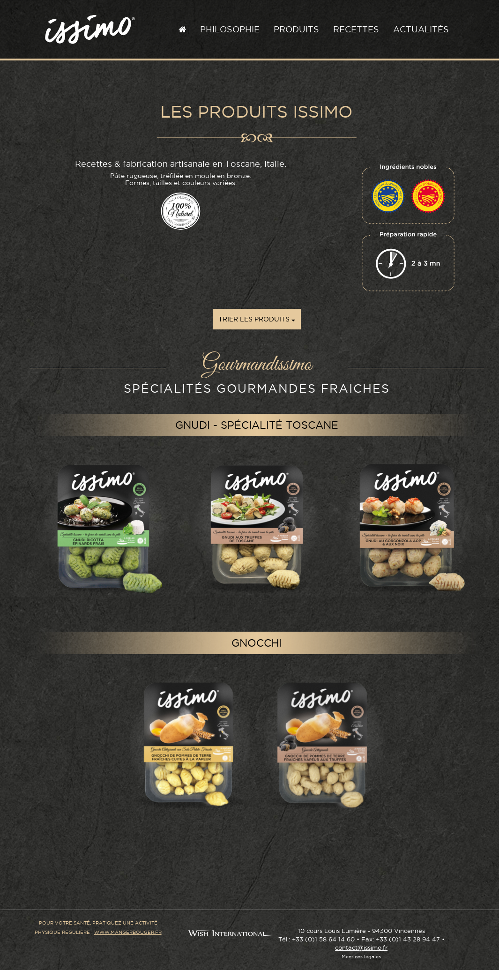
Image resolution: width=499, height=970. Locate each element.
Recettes (356, 29)
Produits (296, 29)
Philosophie (230, 29)
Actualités (421, 29)
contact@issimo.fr (361, 948)
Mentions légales (361, 956)
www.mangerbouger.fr (128, 932)
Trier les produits (256, 319)
